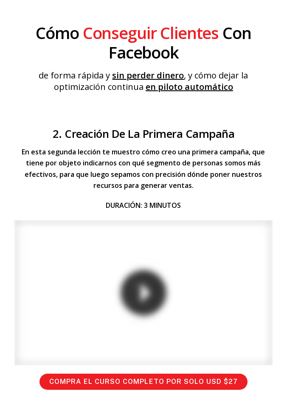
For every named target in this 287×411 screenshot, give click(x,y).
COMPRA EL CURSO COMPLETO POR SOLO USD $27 (143, 381)
